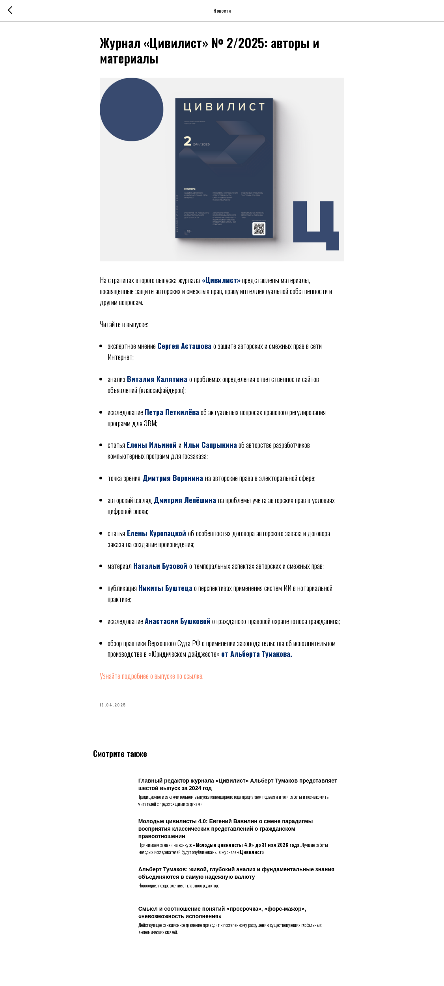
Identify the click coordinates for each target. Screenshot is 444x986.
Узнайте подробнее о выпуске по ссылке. (151, 678)
